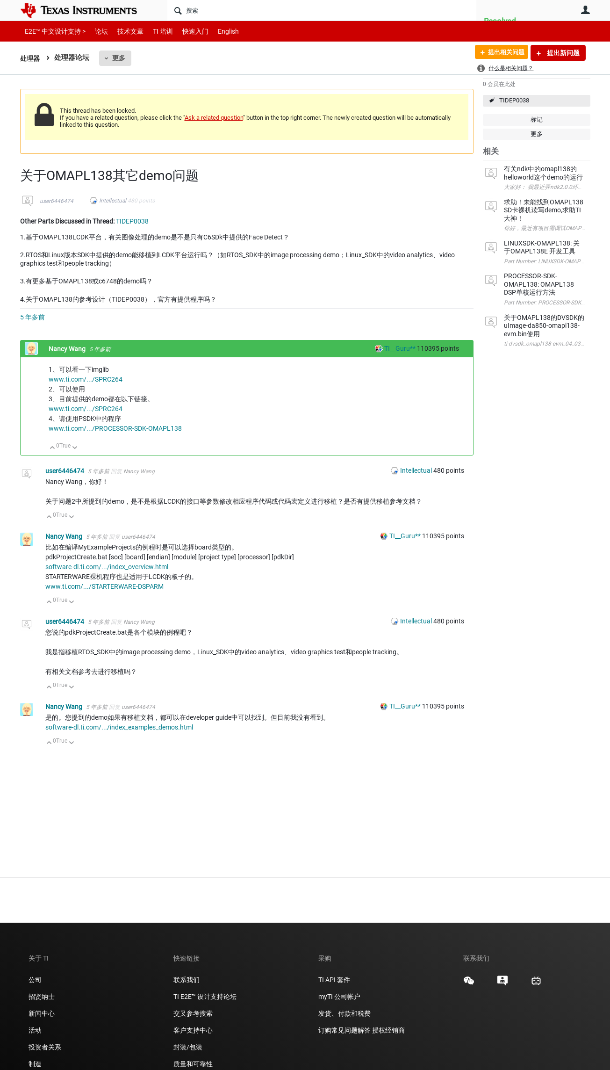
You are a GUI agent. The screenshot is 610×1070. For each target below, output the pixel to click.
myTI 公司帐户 (339, 996)
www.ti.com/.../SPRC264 (85, 379)
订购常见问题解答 (344, 1030)
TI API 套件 (334, 979)
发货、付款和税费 (344, 1013)
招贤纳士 (42, 996)
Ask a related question (214, 117)
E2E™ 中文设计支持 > (53, 31)
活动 (35, 1030)
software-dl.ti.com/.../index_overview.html (106, 567)
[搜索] (321, 10)
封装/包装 (187, 1047)
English (217, 31)
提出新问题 (562, 53)
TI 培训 (155, 31)
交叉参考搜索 (193, 1013)
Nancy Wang (68, 349)
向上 (53, 448)
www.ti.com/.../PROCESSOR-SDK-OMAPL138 (115, 428)
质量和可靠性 (193, 1064)
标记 (537, 119)
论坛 (96, 31)
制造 (35, 1064)
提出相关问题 (503, 53)
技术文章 (124, 31)
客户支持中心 (193, 1030)
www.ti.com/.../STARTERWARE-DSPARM (104, 586)
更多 (120, 58)
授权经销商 (388, 1030)
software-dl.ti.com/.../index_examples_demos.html (119, 727)
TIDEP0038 (514, 100)
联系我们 (186, 979)
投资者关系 (45, 1047)
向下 (75, 448)
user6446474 (56, 201)
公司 (35, 979)
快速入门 (186, 31)
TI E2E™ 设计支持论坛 (205, 996)
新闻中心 (42, 1013)
